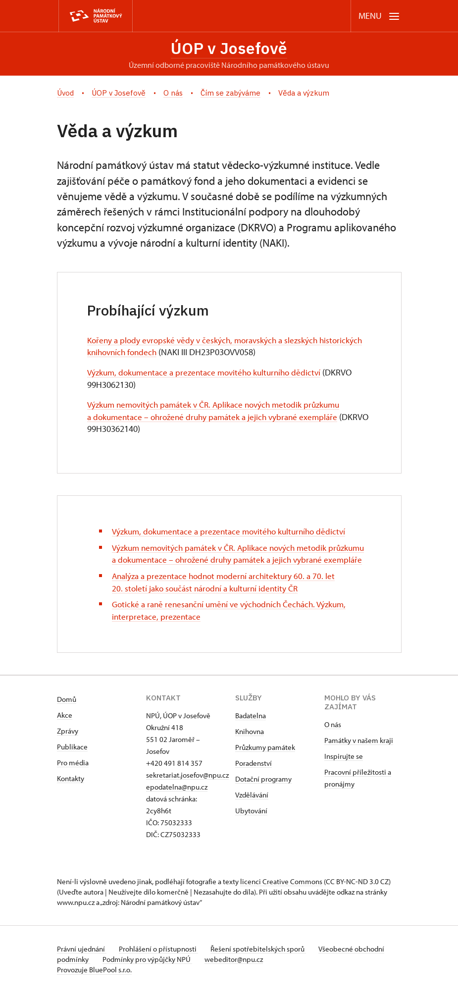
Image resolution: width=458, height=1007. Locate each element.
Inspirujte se (343, 770)
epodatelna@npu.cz (176, 801)
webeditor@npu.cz (272, 973)
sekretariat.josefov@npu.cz (187, 789)
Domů (66, 713)
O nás (332, 738)
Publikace (72, 761)
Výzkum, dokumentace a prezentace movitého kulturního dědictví (209, 374)
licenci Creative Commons (281, 896)
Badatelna (250, 730)
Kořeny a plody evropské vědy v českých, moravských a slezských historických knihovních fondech (206, 348)
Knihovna (249, 745)
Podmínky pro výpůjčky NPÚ (182, 973)
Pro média (73, 777)
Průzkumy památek (265, 761)
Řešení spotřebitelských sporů (265, 963)
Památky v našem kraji (358, 754)
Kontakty (70, 792)
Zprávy (67, 745)
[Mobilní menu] (379, 16)
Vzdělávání (251, 809)
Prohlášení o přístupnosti (162, 963)
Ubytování (251, 825)
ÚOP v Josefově (229, 49)
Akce (64, 729)
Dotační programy (263, 793)
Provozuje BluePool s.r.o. (94, 984)
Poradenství (253, 777)
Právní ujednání (81, 963)
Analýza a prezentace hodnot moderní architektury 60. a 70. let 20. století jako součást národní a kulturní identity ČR (228, 596)
